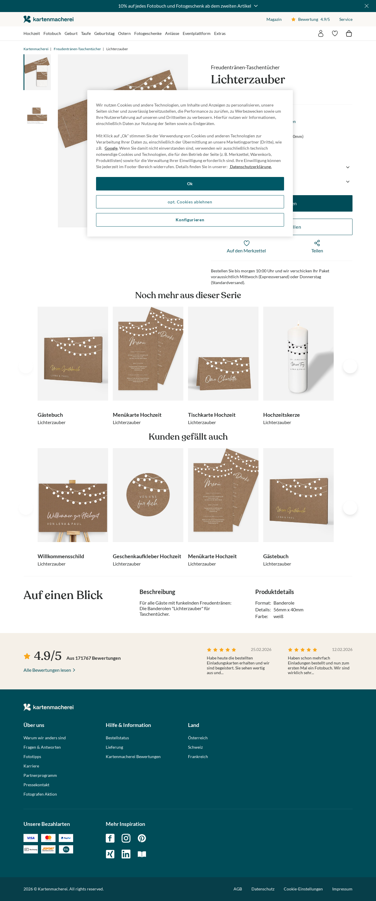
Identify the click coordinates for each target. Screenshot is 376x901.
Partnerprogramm (40, 775)
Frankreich (198, 756)
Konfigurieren (190, 219)
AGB (238, 888)
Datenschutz (262, 888)
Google (111, 148)
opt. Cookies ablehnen (190, 201)
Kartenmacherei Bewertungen (133, 756)
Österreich (198, 737)
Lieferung (114, 747)
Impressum (342, 888)
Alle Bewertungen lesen (47, 670)
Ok (190, 183)
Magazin (274, 19)
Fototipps (32, 756)
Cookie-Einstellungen (303, 889)
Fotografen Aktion (40, 794)
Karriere (31, 766)
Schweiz (195, 747)
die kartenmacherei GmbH (48, 19)
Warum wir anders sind (45, 737)
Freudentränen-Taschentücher (77, 49)
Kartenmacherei (36, 49)
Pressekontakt (36, 784)
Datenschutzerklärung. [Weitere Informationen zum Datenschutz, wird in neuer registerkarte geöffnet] (250, 166)
